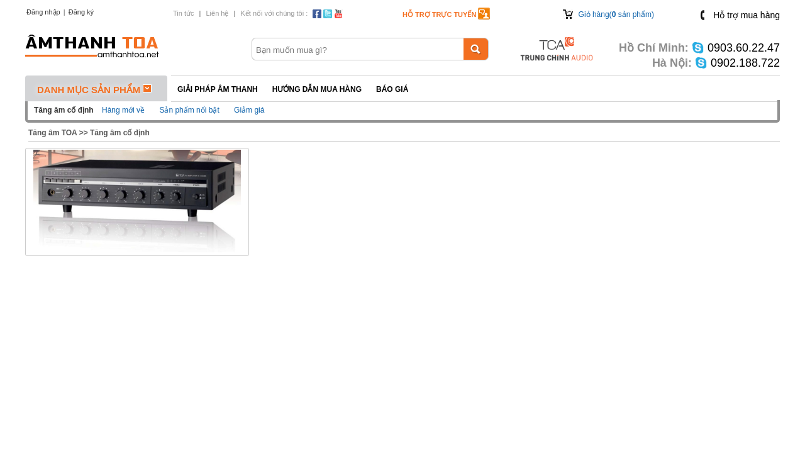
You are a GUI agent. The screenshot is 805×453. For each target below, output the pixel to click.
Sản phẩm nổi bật (189, 110)
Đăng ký (81, 12)
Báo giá (392, 89)
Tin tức (183, 13)
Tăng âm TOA (52, 132)
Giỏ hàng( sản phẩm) (616, 14)
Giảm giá (249, 110)
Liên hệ (217, 13)
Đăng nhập (43, 12)
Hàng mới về (123, 110)
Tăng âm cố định (120, 132)
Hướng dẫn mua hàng (317, 89)
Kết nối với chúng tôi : (274, 13)
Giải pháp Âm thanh (217, 89)
